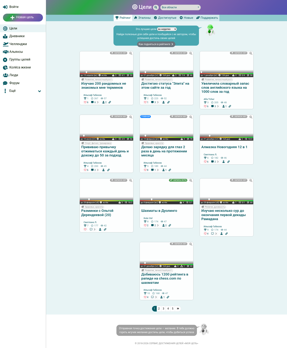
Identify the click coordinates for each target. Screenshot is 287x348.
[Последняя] (178, 309)
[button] (23, 91)
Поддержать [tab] (207, 18)
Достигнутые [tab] (165, 18)
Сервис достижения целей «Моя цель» (173, 343)
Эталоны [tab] (142, 18)
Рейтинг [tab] (123, 18)
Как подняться (156, 44)
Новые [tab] (186, 18)
